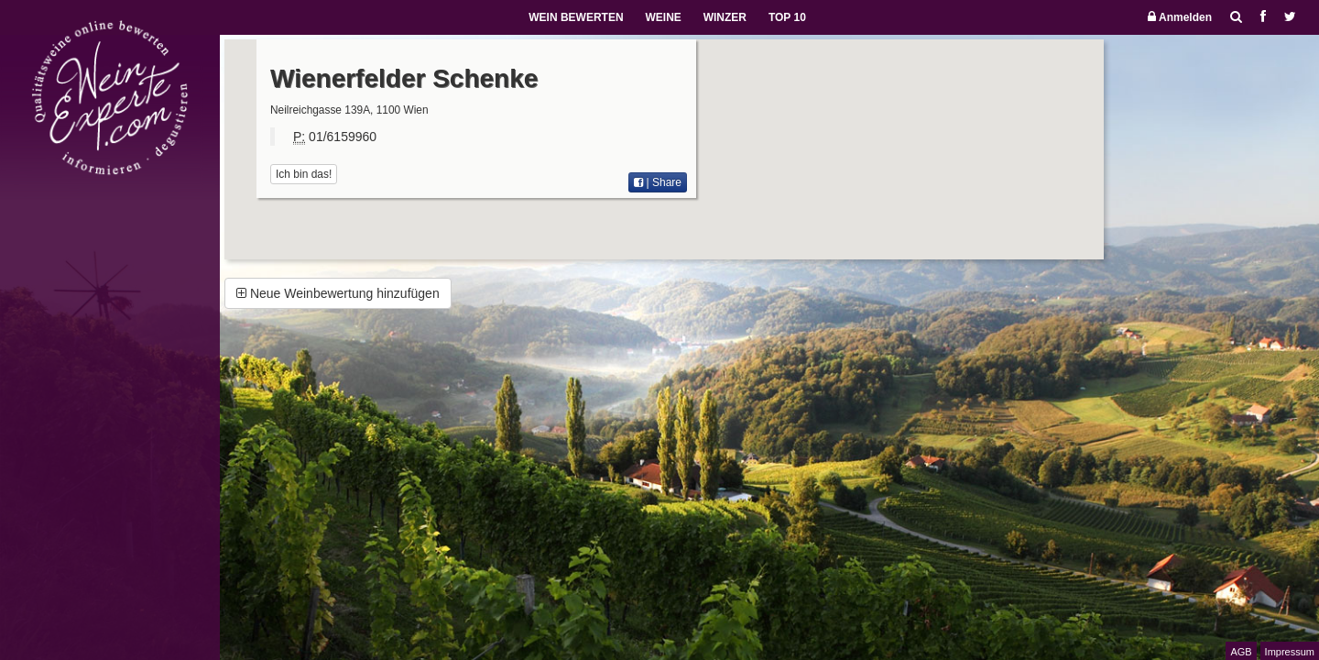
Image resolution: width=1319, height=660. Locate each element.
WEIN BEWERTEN (576, 17)
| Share (657, 182)
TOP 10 (787, 17)
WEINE (663, 17)
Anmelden (1180, 17)
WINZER (725, 17)
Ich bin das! (304, 174)
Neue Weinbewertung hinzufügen (338, 293)
